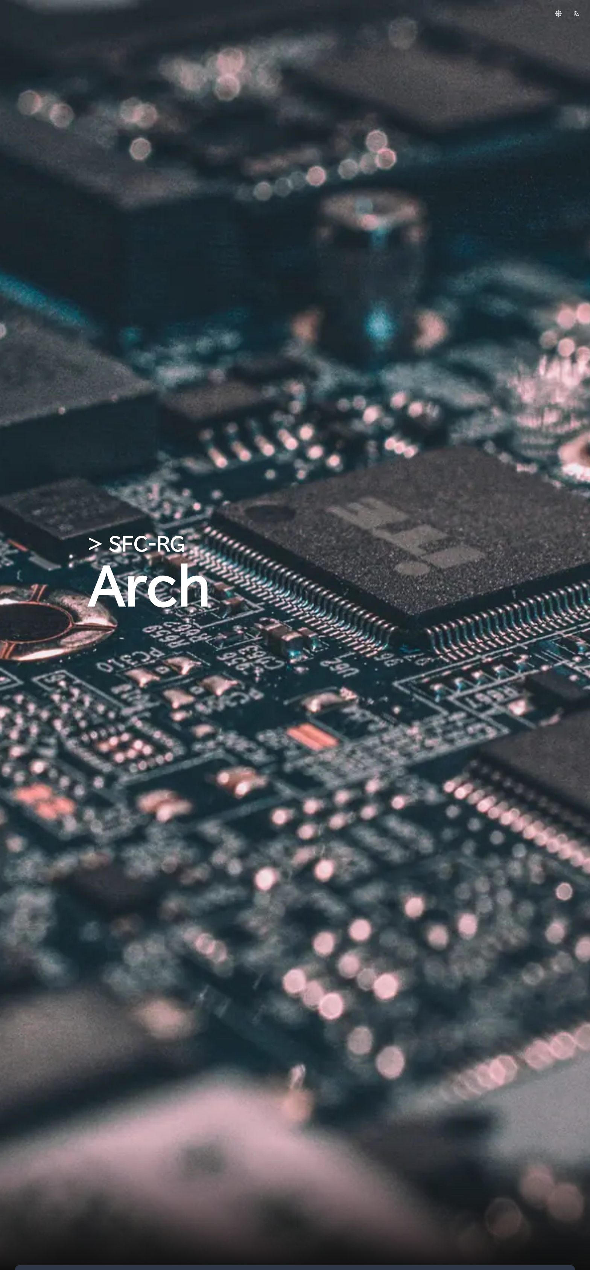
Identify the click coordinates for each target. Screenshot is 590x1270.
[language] (576, 14)
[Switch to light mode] (558, 14)
